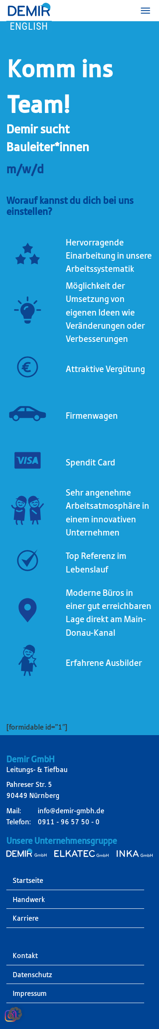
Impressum (30, 993)
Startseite (28, 880)
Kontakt (25, 955)
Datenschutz (32, 974)
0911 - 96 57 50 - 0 (69, 822)
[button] (15, 1013)
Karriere (26, 918)
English (29, 26)
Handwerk (29, 899)
